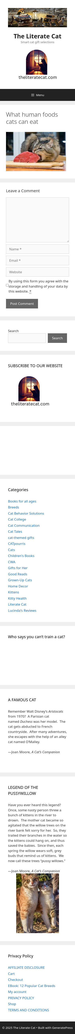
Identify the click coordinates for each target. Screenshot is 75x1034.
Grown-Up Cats (20, 580)
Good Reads (17, 574)
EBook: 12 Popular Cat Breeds (31, 985)
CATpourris (16, 543)
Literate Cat (17, 604)
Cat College (17, 519)
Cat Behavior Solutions (26, 513)
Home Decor (18, 586)
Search (13, 331)
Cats (11, 549)
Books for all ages (22, 501)
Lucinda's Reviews (22, 610)
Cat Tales (15, 531)
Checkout (15, 979)
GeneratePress (62, 1028)
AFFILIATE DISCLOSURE (26, 967)
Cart (11, 973)
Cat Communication (24, 525)
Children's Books (21, 555)
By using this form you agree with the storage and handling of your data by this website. (38, 286)
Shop (12, 1004)
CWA (11, 562)
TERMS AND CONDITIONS (28, 1010)
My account (17, 991)
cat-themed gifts (21, 537)
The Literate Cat (37, 36)
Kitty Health (17, 598)
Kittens (13, 592)
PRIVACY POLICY (21, 998)
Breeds (13, 507)
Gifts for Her (18, 568)
